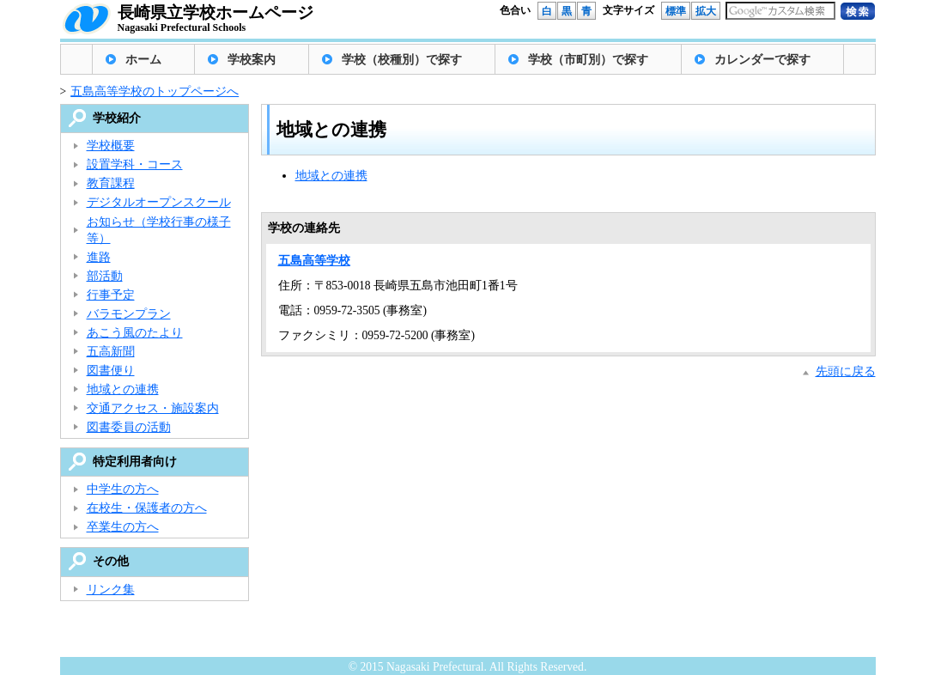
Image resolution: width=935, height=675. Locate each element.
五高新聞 (111, 351)
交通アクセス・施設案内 (153, 408)
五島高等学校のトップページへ (154, 91)
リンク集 (111, 589)
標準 (675, 11)
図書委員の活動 (129, 427)
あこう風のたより (135, 332)
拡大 (705, 11)
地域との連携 (331, 175)
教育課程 (111, 183)
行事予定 (111, 295)
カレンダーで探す (762, 59)
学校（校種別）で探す (402, 59)
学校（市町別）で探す (588, 59)
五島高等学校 (314, 260)
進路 (99, 257)
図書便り (111, 370)
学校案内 (252, 59)
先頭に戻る (846, 371)
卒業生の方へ (123, 526)
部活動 (105, 276)
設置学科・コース (135, 164)
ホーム (143, 59)
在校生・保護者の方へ (147, 508)
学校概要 (111, 145)
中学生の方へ (123, 489)
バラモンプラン (129, 313)
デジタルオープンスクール (159, 202)
